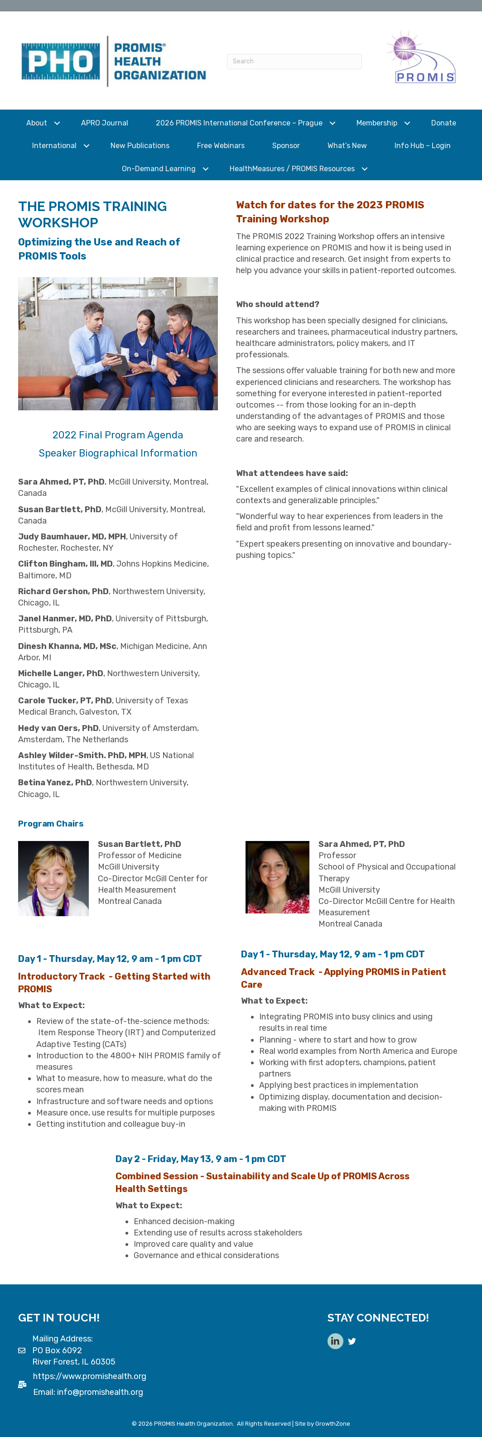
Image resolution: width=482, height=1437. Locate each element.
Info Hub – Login (423, 145)
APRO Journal (104, 123)
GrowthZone (332, 1423)
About (36, 123)
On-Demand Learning (159, 168)
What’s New (347, 145)
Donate (443, 123)
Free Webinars (221, 145)
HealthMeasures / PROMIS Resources (292, 168)
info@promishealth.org (100, 1392)
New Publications (140, 145)
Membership (377, 123)
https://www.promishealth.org (89, 1376)
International (54, 145)
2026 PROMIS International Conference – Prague (239, 123)
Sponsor (286, 145)
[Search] (294, 61)
